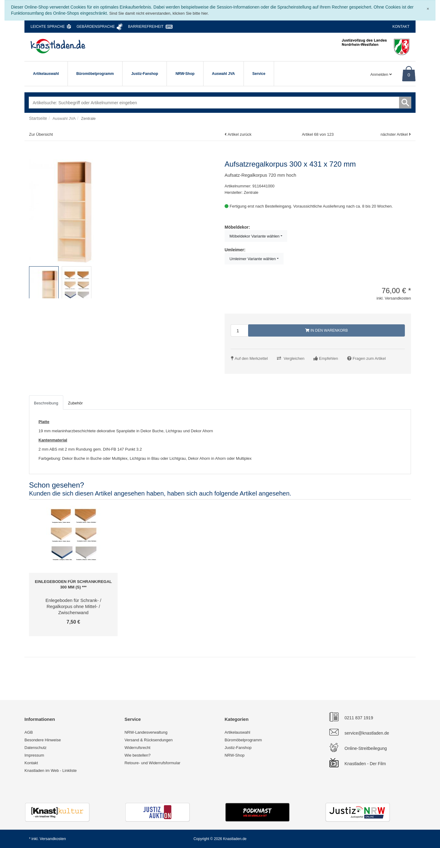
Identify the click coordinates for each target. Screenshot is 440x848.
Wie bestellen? (137, 755)
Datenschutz (35, 747)
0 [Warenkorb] (409, 74)
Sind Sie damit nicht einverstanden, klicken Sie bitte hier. (159, 13)
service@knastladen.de (367, 733)
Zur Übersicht (41, 134)
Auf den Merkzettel (251, 358)
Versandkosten (53, 838)
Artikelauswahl (46, 74)
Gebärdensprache (95, 26)
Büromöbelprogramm (95, 74)
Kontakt (400, 26)
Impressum (34, 755)
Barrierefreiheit (145, 26)
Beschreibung (46, 403)
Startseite (38, 118)
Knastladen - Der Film (365, 763)
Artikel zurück (239, 134)
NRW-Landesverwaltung (145, 732)
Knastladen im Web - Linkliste (50, 770)
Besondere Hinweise (42, 740)
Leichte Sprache (48, 26)
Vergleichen (294, 358)
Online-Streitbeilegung (366, 748)
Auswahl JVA (223, 74)
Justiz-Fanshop (144, 74)
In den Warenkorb (326, 330)
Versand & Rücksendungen (148, 740)
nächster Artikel (394, 134)
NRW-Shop (184, 74)
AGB (28, 732)
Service (259, 74)
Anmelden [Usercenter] (381, 74)
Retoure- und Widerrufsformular (152, 763)
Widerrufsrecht (137, 747)
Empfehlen (328, 358)
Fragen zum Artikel (369, 358)
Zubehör (75, 403)
